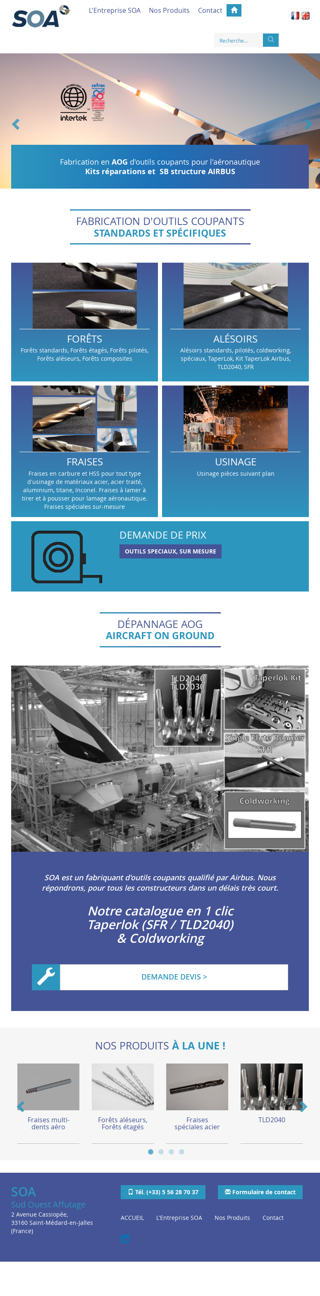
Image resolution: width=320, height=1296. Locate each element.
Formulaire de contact (260, 1192)
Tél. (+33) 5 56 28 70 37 (163, 1192)
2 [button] (161, 1151)
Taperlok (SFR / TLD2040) (160, 924)
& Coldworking (160, 938)
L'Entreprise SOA (115, 10)
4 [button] (182, 1151)
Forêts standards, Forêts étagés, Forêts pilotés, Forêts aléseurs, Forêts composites (84, 322)
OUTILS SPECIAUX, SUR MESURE (170, 551)
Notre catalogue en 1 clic (160, 911)
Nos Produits (169, 10)
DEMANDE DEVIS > (174, 977)
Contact (210, 10)
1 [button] (151, 1151)
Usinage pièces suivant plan (235, 451)
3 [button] (171, 1151)
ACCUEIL (132, 1218)
